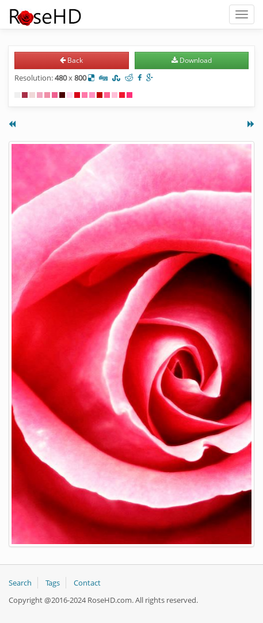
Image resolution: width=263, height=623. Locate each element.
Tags (52, 583)
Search (20, 583)
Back (71, 60)
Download (191, 60)
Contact (87, 583)
